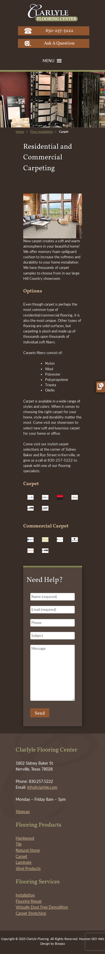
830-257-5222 (59, 31)
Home (20, 131)
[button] (48, 60)
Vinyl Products (28, 868)
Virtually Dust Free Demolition (42, 907)
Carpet (21, 856)
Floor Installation (41, 131)
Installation (25, 895)
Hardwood (25, 838)
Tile (19, 844)
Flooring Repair (29, 901)
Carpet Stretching (31, 913)
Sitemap (23, 811)
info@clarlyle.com (42, 787)
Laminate (23, 862)
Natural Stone (28, 850)
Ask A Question (59, 43)
